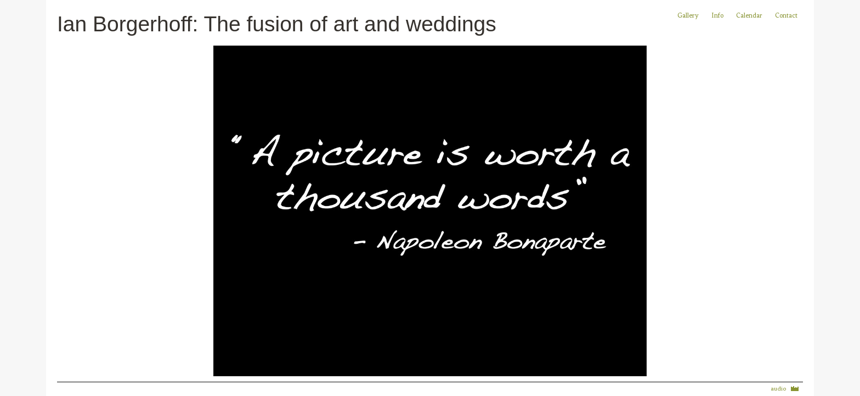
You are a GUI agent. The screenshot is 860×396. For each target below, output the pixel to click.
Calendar (750, 15)
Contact (786, 15)
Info (717, 15)
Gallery (688, 15)
